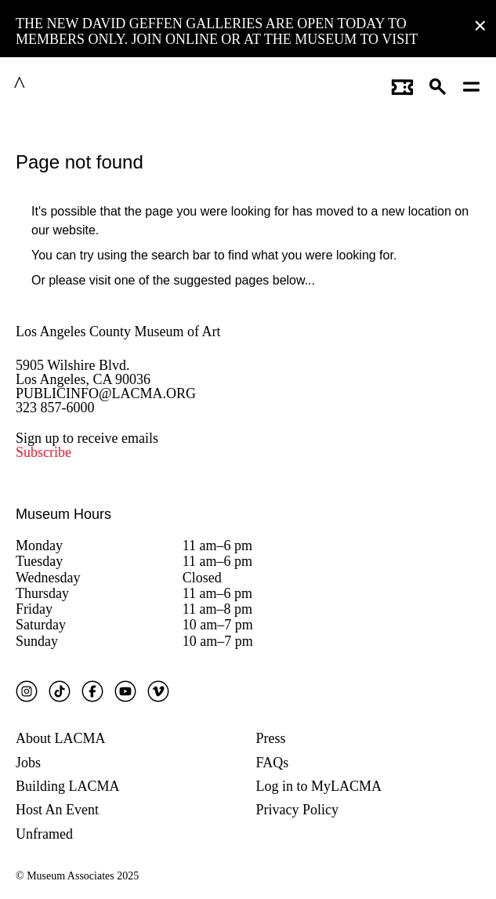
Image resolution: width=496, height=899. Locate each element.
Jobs (28, 762)
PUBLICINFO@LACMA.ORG (106, 393)
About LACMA (61, 738)
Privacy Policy (297, 809)
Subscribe (43, 452)
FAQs (272, 762)
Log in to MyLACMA (319, 786)
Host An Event (57, 809)
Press (271, 738)
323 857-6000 (55, 407)
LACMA (58, 84)
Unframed (44, 834)
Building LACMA (68, 786)
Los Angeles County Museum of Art (118, 331)
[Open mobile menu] (472, 84)
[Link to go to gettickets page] (402, 84)
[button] (438, 84)
